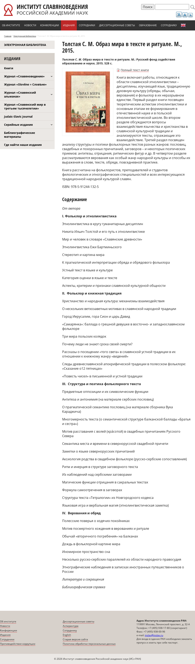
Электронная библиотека (24, 36)
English (183, 25)
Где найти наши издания (23, 145)
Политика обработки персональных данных (89, 644)
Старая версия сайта (75, 639)
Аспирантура (70, 626)
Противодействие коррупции (17, 644)
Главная (7, 36)
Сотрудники (87, 25)
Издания (69, 25)
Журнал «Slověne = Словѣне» (25, 84)
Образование (148, 25)
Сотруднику (169, 25)
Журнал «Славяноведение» (24, 76)
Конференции (49, 25)
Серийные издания (18, 125)
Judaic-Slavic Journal (18, 116)
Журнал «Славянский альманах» (20, 94)
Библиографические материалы (19, 135)
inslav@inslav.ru (154, 635)
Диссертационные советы (117, 25)
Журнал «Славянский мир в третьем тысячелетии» (25, 106)
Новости (30, 25)
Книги (8, 68)
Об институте (11, 25)
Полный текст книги (135, 70)
